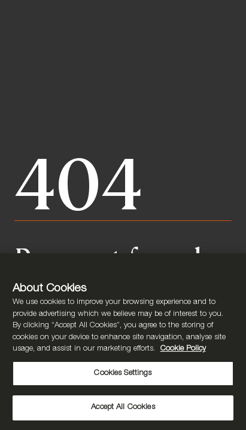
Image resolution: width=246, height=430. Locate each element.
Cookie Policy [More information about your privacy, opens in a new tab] (183, 349)
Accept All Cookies (122, 407)
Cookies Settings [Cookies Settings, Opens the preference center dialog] (122, 373)
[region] (123, 341)
